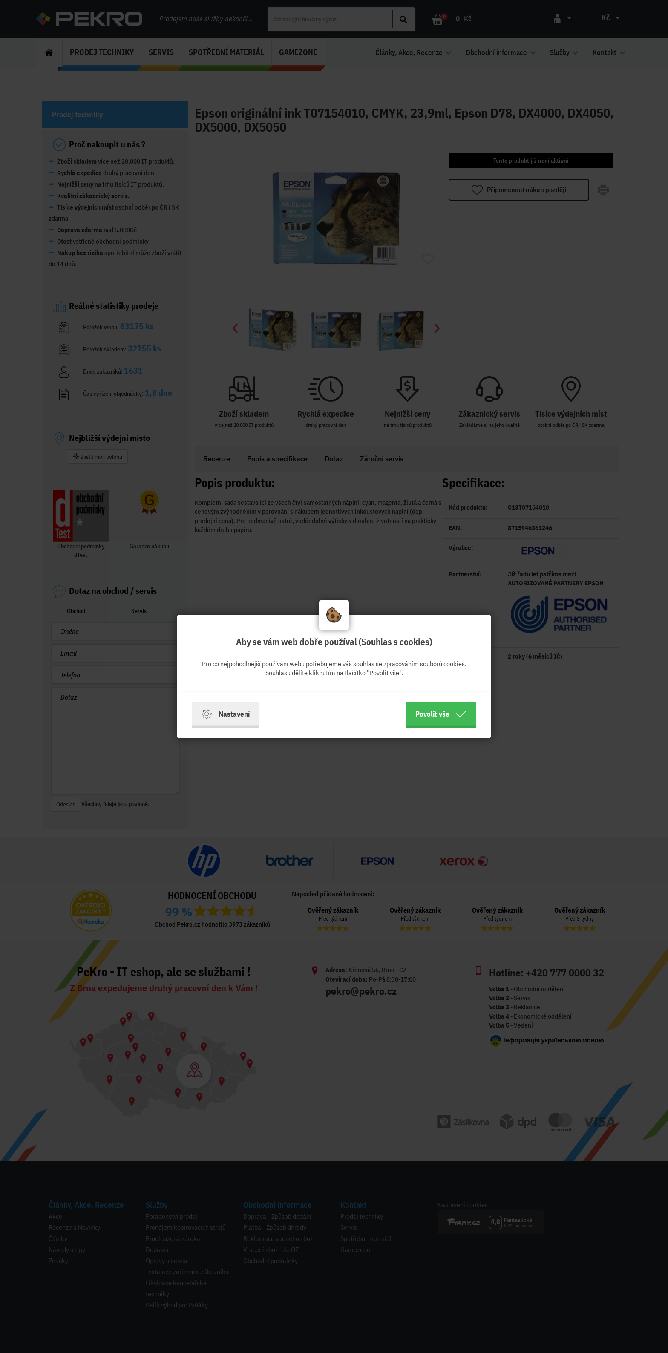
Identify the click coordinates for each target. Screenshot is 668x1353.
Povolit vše (441, 714)
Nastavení (225, 714)
